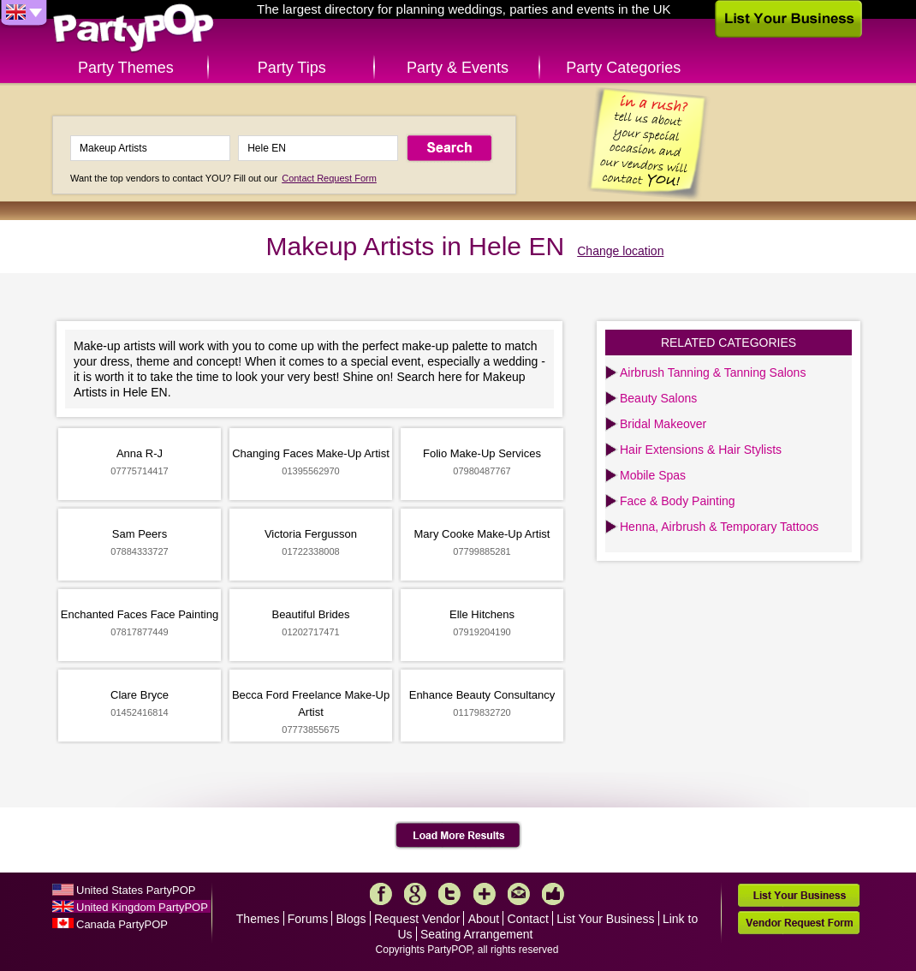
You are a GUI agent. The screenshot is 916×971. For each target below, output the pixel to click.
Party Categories (623, 67)
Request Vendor (417, 919)
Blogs (351, 919)
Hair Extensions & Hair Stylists (701, 449)
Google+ (415, 894)
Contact (528, 919)
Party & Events (458, 67)
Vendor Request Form (798, 922)
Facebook (381, 894)
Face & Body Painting (677, 501)
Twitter (449, 894)
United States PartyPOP (135, 890)
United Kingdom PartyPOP (142, 907)
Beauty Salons (658, 398)
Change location (620, 251)
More (484, 894)
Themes (258, 919)
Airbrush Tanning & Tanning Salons (713, 372)
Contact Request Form (329, 178)
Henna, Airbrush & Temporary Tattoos (719, 526)
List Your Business (605, 919)
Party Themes (126, 67)
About (484, 919)
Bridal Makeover (663, 424)
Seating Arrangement (476, 934)
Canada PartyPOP (122, 924)
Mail (519, 894)
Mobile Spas (653, 475)
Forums (308, 919)
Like (553, 894)
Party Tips (292, 67)
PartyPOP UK (133, 28)
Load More (458, 835)
